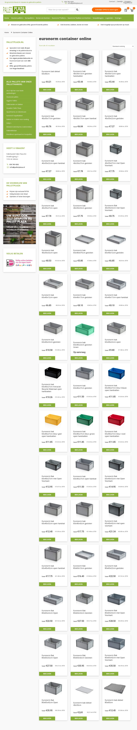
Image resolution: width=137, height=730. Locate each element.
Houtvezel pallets (12, 97)
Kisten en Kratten (43, 18)
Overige (118, 18)
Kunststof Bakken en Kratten (79, 18)
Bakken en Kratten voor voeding (17, 119)
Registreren (128, 3)
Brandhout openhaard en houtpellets (19, 134)
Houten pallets (17, 18)
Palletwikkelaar (11, 131)
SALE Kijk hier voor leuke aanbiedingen (14, 92)
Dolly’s (8, 123)
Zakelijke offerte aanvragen (106, 10)
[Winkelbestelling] (123, 46)
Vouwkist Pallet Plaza (13, 108)
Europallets (29, 18)
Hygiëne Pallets (11, 101)
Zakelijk (120, 1)
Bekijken (47, 89)
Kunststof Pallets (59, 18)
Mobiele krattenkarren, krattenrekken (19, 127)
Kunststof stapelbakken (14, 116)
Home (6, 18)
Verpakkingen (98, 18)
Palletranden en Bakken (14, 104)
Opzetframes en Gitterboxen (16, 112)
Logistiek (109, 18)
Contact (112, 1)
